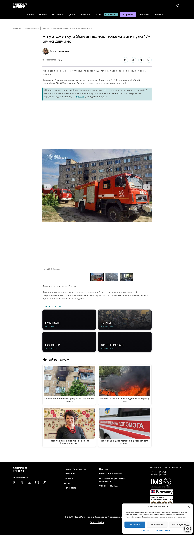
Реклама (144, 14)
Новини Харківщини (31, 28)
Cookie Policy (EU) (108, 486)
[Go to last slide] (47, 187)
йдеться (80, 96)
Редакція (161, 14)
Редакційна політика (110, 474)
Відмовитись (157, 525)
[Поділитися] (141, 60)
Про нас (103, 469)
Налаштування (179, 525)
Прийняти (135, 525)
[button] (188, 507)
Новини (43, 14)
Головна (30, 14)
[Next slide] (146, 187)
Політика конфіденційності (162, 530)
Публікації (57, 14)
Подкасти (85, 14)
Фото (98, 14)
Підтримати (128, 14)
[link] (14, 482)
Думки (71, 14)
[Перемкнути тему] (187, 528)
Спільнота (110, 14)
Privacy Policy (97, 522)
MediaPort (17, 28)
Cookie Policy (145, 530)
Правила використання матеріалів (112, 479)
